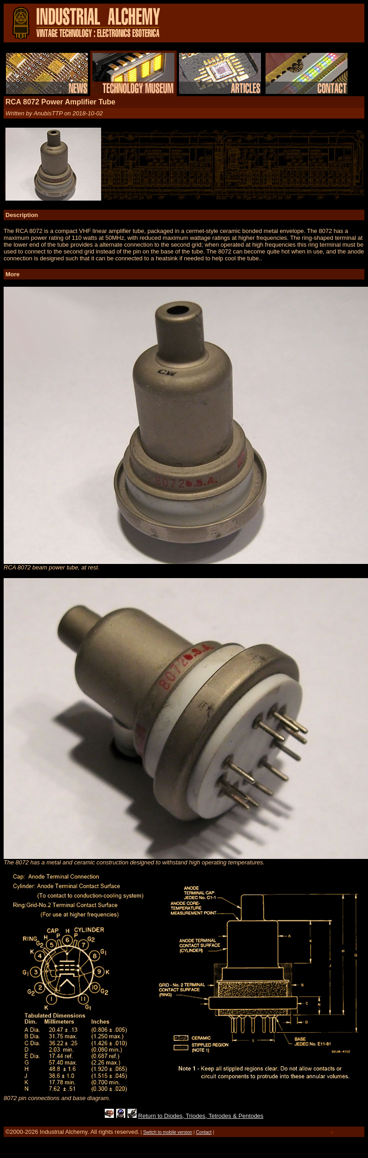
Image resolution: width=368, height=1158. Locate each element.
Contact (203, 1132)
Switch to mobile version (167, 1132)
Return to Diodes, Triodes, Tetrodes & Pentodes (200, 1115)
